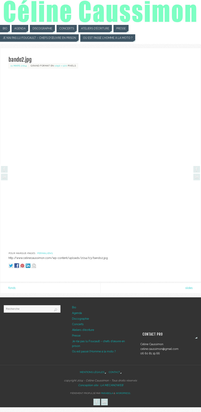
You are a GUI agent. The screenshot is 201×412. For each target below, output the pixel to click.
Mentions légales (92, 372)
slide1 (189, 287)
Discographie (80, 318)
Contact (114, 372)
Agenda (77, 313)
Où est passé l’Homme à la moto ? (94, 351)
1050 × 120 (61, 65)
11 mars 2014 (18, 65)
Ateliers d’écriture (83, 329)
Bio (74, 307)
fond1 (12, 287)
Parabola (107, 393)
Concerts (78, 324)
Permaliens (45, 253)
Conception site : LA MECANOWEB (100, 385)
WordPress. (123, 393)
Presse (76, 335)
